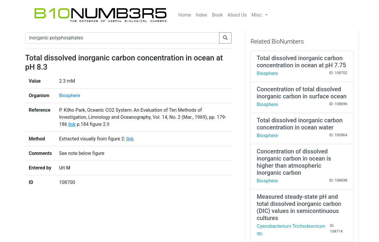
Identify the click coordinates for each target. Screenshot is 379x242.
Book (217, 15)
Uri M (64, 168)
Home (184, 15)
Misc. (257, 15)
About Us (237, 15)
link (72, 124)
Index (201, 15)
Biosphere (69, 95)
